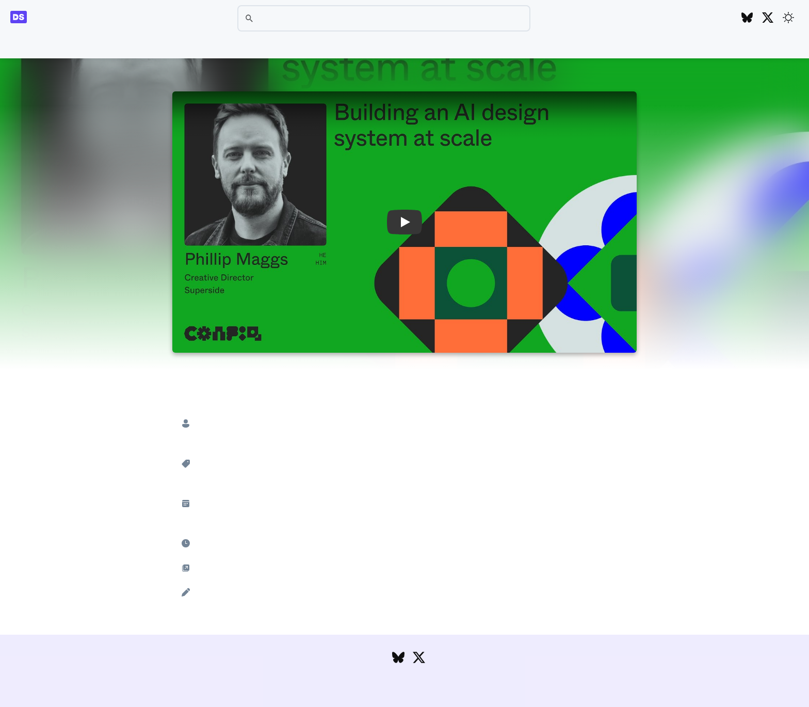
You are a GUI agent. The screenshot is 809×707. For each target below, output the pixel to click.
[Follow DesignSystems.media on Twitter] (767, 18)
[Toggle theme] (788, 17)
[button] (404, 222)
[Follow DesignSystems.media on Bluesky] (747, 18)
